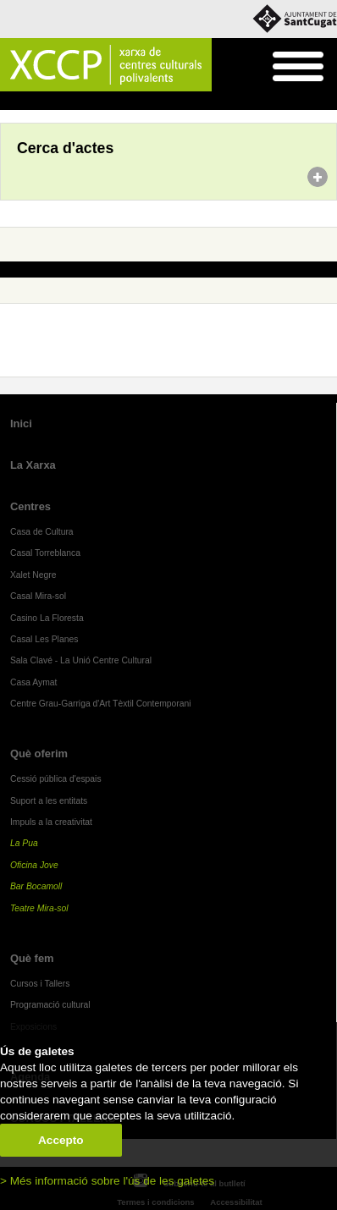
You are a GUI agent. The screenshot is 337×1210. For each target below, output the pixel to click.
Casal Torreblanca (45, 553)
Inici (9, 101)
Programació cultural (50, 1004)
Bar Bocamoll (36, 886)
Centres (30, 506)
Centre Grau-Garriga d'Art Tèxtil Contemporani (100, 703)
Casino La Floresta (47, 618)
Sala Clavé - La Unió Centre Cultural (81, 660)
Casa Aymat (34, 682)
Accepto (61, 1140)
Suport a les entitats (48, 801)
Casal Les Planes (44, 639)
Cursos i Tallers (39, 983)
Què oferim (39, 753)
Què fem (32, 958)
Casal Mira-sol (38, 596)
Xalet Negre (33, 575)
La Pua (24, 843)
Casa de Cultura (42, 531)
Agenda (45, 101)
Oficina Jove (34, 865)
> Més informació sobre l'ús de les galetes (107, 1180)
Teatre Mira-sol (39, 908)
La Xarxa (33, 465)
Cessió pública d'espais (56, 779)
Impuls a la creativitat (51, 822)
